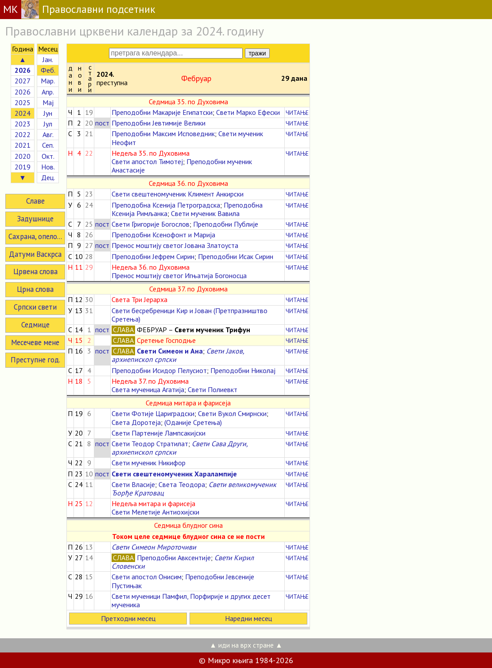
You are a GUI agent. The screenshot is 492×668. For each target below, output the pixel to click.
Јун (47, 113)
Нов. (48, 166)
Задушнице (35, 219)
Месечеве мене (35, 342)
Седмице (35, 325)
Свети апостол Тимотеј (147, 161)
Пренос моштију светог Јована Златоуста (175, 245)
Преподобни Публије (225, 224)
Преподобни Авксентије (174, 557)
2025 (23, 102)
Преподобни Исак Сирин (235, 256)
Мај (48, 102)
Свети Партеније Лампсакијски (158, 432)
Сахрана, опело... (35, 236)
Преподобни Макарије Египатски (162, 112)
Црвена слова (35, 271)
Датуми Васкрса (35, 254)
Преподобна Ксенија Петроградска (166, 204)
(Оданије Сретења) (193, 422)
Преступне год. (35, 360)
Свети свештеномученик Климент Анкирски (178, 193)
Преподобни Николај (242, 370)
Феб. (48, 70)
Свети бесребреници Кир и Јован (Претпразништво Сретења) (189, 314)
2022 (23, 134)
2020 (23, 156)
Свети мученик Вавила (205, 213)
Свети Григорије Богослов (151, 224)
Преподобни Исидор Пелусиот (159, 370)
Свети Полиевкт (212, 389)
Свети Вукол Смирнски (232, 413)
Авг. (48, 134)
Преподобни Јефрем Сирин (153, 256)
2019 (23, 166)
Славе (35, 201)
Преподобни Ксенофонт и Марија (163, 234)
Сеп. (48, 145)
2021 (23, 145)
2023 (23, 123)
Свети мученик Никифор (149, 462)
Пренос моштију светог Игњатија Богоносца (179, 275)
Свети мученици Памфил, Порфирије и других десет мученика (191, 600)
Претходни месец (128, 618)
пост (102, 122)
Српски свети (35, 307)
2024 (23, 113)
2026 (23, 91)
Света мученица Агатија (148, 389)
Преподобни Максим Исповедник (163, 133)
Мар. (48, 80)
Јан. (48, 59)
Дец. (48, 177)
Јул (47, 123)
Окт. (48, 156)
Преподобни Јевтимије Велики (158, 122)
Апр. (48, 91)
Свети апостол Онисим (147, 576)
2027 (23, 80)
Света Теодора (182, 484)
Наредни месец (248, 618)
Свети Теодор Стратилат (150, 443)
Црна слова (35, 289)
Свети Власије (133, 484)
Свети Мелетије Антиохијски (155, 511)
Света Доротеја (136, 422)
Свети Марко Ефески (248, 112)
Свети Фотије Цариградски (153, 413)
